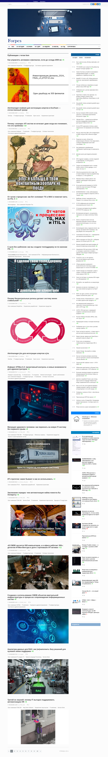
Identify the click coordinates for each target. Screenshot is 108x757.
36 (84, 575)
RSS (95, 4)
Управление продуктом (45, 306)
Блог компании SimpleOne (15, 65)
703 (84, 444)
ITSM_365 (22, 432)
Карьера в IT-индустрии (60, 500)
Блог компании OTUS (14, 484)
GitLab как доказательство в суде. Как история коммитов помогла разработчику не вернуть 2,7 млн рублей (87, 173)
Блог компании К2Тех (34, 254)
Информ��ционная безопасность (17, 254)
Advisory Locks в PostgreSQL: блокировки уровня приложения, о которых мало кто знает (87, 402)
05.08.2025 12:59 (13, 704)
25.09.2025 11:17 (13, 432)
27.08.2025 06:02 (13, 550)
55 (84, 551)
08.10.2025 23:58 (13, 356)
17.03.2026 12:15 (13, 252)
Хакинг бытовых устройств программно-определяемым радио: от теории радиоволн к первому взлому (87, 73)
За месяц (55, 46)
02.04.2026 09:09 (13, 62)
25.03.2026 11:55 (13, 201)
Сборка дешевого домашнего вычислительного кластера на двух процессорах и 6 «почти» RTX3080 (86, 266)
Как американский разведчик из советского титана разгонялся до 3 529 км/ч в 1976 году (87, 305)
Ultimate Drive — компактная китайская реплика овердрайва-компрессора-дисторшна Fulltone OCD (87, 121)
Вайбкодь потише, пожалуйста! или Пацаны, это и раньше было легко (89, 499)
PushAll (100, 4)
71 (84, 531)
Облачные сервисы (40, 435)
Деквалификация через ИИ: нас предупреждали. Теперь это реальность (90, 582)
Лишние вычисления (82, 348)
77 (84, 518)
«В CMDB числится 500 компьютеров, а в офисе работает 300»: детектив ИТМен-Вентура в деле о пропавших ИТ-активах (35, 546)
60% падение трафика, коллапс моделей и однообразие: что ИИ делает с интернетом (87, 160)
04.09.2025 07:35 (13, 497)
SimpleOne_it (23, 62)
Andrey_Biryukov (24, 482)
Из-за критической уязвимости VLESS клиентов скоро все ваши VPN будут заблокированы (86, 187)
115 (84, 480)
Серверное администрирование (38, 605)
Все (13, 46)
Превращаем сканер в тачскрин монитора (87, 321)
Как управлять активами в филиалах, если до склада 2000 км (35, 60)
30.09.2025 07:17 (13, 372)
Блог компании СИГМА (14, 605)
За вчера (29, 46)
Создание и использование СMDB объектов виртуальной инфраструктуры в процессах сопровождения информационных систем (36, 597)
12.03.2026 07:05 (13, 303)
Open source (36, 115)
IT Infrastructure (26, 375)
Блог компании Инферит (14, 131)
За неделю (46, 46)
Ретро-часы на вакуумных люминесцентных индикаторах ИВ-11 (89, 571)
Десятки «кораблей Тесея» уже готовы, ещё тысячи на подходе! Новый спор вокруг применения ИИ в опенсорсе (87, 380)
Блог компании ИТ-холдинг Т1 (16, 657)
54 (84, 565)
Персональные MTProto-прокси (85, 397)
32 (84, 595)
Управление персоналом (15, 256)
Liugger (21, 654)
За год (63, 46)
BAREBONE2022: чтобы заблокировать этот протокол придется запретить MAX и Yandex (87, 193)
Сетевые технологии (48, 131)
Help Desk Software (28, 707)
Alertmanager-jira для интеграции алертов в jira (28, 353)
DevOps (10, 115)
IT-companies (35, 375)
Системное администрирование (44, 65)
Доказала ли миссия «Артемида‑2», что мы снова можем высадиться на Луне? (90, 513)
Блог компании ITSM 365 (15, 435)
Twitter (91, 4)
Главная (35, 1)
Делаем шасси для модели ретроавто (86, 154)
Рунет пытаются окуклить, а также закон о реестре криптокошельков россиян (90, 559)
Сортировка (71, 46)
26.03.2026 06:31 (13, 128)
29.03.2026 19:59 (13, 113)
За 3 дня (37, 46)
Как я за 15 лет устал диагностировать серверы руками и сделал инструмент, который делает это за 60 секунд (86, 387)
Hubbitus (22, 113)
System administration (59, 375)
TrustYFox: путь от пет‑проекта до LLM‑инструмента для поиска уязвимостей (85, 259)
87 (84, 493)
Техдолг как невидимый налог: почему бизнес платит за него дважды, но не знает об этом (86, 167)
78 (84, 503)
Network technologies (46, 375)
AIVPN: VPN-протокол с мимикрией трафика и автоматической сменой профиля (86, 311)
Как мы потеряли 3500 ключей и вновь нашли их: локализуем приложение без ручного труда (86, 114)
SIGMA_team (23, 602)
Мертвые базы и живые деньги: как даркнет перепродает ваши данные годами (86, 180)
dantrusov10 (23, 128)
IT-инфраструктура (29, 65)
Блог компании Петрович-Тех (25, 204)
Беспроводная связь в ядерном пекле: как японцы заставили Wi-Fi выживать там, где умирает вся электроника (87, 229)
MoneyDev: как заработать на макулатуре (87, 282)
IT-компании (28, 115)
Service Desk (26, 256)
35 (84, 586)
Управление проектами (47, 115)
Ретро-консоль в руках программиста (86, 407)
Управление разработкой (30, 306)
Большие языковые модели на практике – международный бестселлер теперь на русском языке (87, 374)
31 (84, 604)
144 (84, 468)
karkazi (21, 201)
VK (97, 4)
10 (37, 751)
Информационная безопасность (50, 254)
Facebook (93, 4)
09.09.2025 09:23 (13, 482)
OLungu (22, 252)
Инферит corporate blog (14, 375)
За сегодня (20, 46)
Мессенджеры (12, 204)
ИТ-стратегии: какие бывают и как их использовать (30, 479)
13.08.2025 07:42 (13, 654)
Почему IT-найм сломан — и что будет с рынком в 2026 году (90, 546)
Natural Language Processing (33, 657)
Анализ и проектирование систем (17, 436)
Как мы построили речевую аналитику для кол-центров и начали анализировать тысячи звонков (87, 357)
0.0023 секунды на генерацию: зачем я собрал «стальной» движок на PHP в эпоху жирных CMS (87, 272)
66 (84, 540)
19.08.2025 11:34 (13, 602)
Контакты (42, 1)
